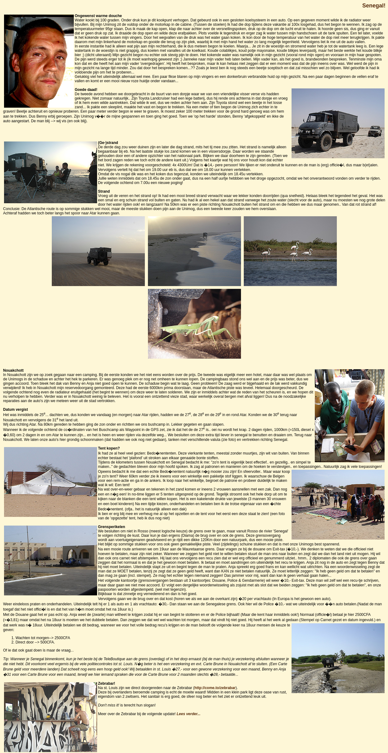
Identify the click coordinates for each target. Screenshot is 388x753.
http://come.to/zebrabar (215, 688)
